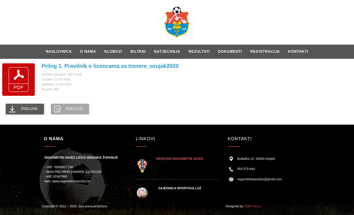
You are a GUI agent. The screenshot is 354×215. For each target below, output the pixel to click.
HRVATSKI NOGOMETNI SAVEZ (179, 158)
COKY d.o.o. (252, 206)
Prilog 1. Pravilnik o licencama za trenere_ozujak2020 (110, 66)
